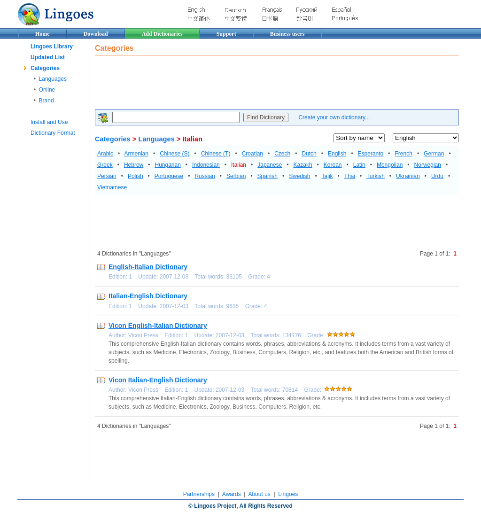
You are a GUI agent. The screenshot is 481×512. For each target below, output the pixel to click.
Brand (46, 100)
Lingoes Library (52, 46)
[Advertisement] (266, 83)
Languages (53, 79)
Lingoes (288, 494)
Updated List (48, 57)
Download (96, 34)
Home (42, 34)
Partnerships (199, 494)
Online (47, 89)
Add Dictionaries (162, 34)
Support (226, 34)
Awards (231, 494)
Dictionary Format (53, 133)
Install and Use (49, 122)
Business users (287, 34)
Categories (45, 68)
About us (259, 494)
